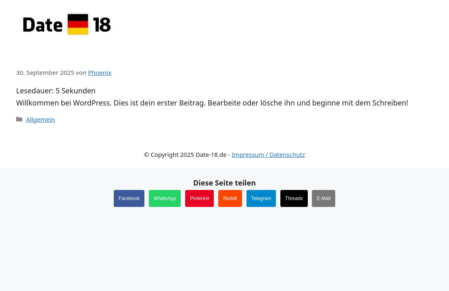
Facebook (129, 198)
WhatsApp (165, 198)
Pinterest (199, 198)
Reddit (230, 198)
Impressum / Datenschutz (268, 154)
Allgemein (40, 119)
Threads (294, 198)
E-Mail (323, 198)
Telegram (261, 198)
